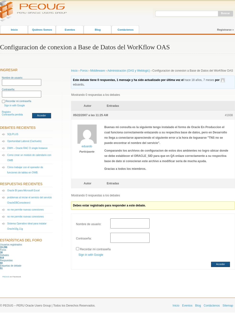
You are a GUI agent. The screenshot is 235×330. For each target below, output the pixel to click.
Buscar (225, 13)
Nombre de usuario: (12, 77)
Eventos (70, 29)
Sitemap (228, 305)
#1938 (229, 115)
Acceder (41, 115)
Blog (97, 29)
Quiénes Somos (42, 29)
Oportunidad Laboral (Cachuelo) (24, 141)
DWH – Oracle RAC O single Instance (27, 148)
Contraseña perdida (12, 114)
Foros (84, 70)
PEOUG (5, 277)
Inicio (14, 29)
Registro (6, 112)
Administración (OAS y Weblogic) (128, 70)
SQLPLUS (12, 134)
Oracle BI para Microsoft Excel (23, 190)
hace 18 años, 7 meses (199, 80)
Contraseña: (8, 89)
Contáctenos (126, 29)
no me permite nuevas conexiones (25, 209)
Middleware (97, 70)
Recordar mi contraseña (18, 101)
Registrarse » (225, 29)
